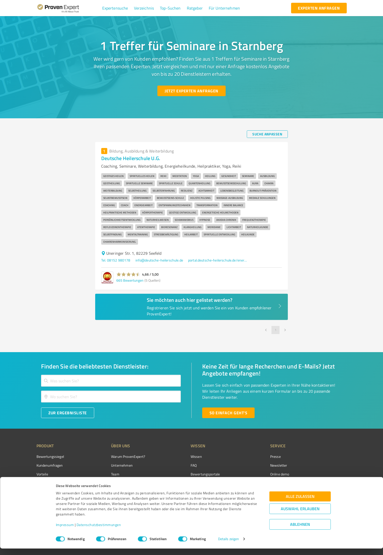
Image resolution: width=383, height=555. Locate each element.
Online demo (251, 474)
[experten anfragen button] (318, 8)
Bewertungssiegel (50, 456)
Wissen (177, 456)
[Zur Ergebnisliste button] (67, 413)
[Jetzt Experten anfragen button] (191, 91)
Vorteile (42, 474)
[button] (115, 8)
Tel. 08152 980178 (115, 260)
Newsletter (250, 465)
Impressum (65, 531)
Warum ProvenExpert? (119, 456)
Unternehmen (112, 465)
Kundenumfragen (50, 465)
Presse (247, 456)
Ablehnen (300, 531)
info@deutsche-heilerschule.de (159, 260)
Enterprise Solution (51, 483)
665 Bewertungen (130, 280)
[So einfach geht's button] (228, 413)
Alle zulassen (300, 503)
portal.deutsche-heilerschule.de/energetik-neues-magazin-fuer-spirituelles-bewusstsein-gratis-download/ (218, 260)
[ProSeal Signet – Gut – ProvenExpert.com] (327, 466)
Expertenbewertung (257, 483)
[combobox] (111, 381)
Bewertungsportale (186, 474)
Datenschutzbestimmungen (99, 531)
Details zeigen (228, 545)
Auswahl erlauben (300, 515)
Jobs (105, 483)
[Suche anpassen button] (267, 134)
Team (106, 474)
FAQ (175, 465)
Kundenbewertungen (188, 483)
